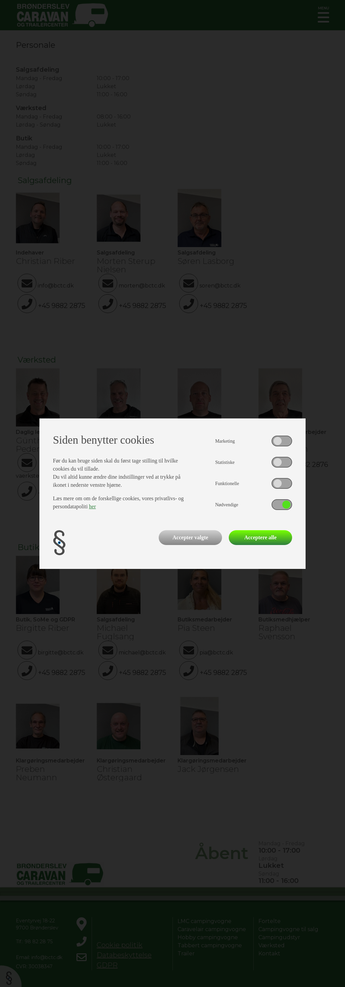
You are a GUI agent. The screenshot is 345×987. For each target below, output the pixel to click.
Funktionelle (227, 483)
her (92, 506)
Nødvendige (226, 504)
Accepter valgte (190, 537)
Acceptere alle (260, 537)
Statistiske (225, 462)
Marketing (225, 441)
